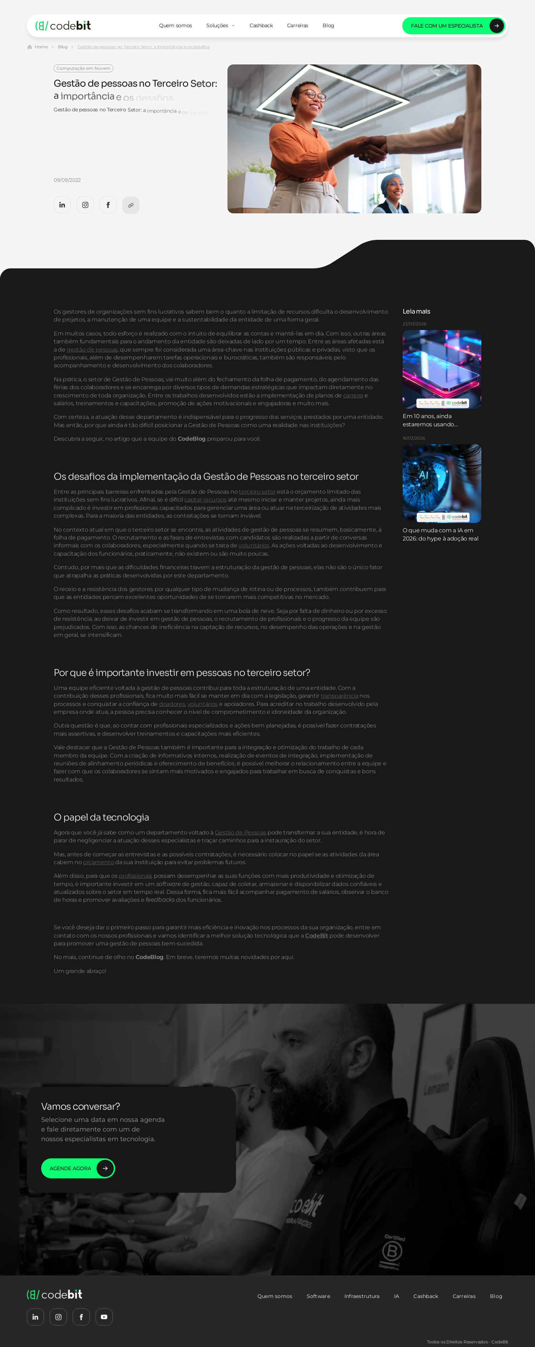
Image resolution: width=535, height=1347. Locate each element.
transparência (339, 714)
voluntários (254, 563)
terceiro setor (257, 510)
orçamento (98, 880)
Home (41, 46)
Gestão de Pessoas (240, 850)
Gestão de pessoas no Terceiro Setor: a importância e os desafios (144, 46)
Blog (63, 46)
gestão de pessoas (92, 367)
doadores (172, 722)
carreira (353, 413)
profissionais (135, 894)
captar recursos (205, 517)
